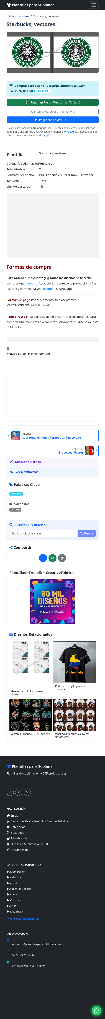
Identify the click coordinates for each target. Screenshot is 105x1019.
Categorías (16, 827)
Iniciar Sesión (18, 850)
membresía (33, 283)
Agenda (13, 883)
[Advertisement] (52, 225)
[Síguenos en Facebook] (10, 792)
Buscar (86, 533)
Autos (11, 906)
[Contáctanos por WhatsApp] (18, 792)
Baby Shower (16, 911)
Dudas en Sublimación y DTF (28, 844)
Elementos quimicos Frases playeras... (27, 693)
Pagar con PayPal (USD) (52, 120)
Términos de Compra (19, 977)
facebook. (48, 289)
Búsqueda (15, 833)
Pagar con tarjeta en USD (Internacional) (52, 111)
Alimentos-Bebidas (19, 888)
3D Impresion (16, 871)
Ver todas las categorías (23, 918)
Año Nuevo (14, 900)
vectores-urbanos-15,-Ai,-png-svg (30, 734)
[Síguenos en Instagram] (27, 792)
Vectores (23, 16)
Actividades (15, 877)
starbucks (16, 493)
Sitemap (53, 1008)
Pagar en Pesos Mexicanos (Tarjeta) (52, 102)
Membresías (17, 838)
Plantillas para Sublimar (30, 4)
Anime (12, 894)
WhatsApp (70, 131)
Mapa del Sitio (15, 982)
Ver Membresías (24, 472)
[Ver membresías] (53, 601)
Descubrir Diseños (25, 462)
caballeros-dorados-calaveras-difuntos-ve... (72, 735)
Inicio (10, 16)
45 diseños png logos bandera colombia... (72, 687)
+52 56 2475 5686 (22, 955)
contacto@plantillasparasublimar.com (36, 944)
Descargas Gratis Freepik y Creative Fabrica (37, 821)
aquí (46, 135)
